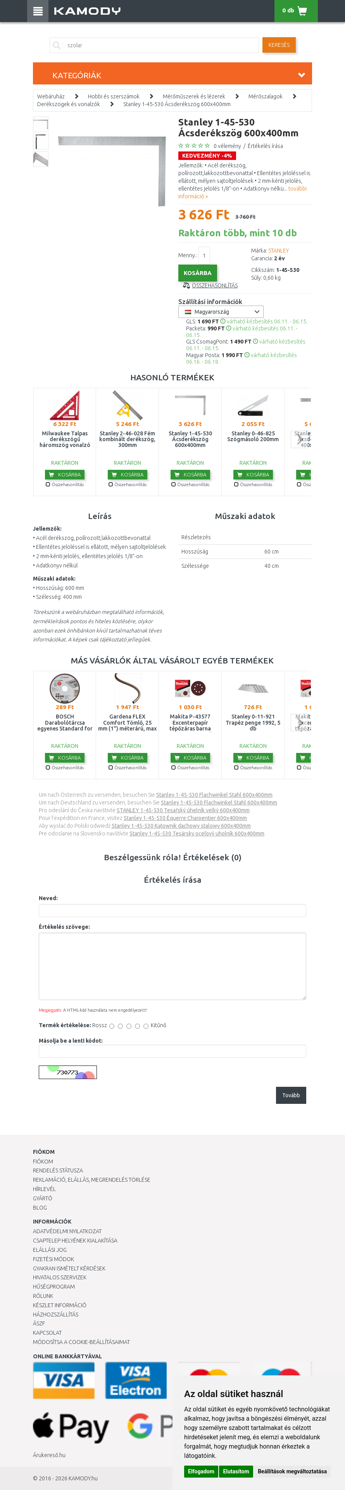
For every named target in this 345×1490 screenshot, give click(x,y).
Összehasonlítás (215, 285)
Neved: (48, 898)
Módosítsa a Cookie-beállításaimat (81, 1342)
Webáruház (51, 96)
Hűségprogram (54, 1287)
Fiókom (43, 1161)
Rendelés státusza (58, 1170)
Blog (40, 1208)
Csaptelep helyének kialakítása (75, 1240)
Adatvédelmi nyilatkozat (67, 1231)
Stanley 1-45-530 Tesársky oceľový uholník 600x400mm (196, 833)
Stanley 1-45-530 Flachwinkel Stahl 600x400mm (214, 795)
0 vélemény (227, 146)
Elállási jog (50, 1250)
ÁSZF (39, 1323)
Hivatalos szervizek (59, 1277)
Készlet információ (59, 1305)
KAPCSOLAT (47, 1333)
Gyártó (42, 1198)
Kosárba (65, 474)
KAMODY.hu (83, 1478)
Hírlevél (44, 1189)
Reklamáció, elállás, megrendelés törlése (91, 1180)
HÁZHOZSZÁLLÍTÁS (55, 1314)
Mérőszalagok (265, 96)
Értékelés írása (265, 146)
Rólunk (43, 1296)
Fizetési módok (53, 1259)
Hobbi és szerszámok (114, 96)
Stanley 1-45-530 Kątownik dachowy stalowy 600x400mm (181, 826)
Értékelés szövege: (64, 927)
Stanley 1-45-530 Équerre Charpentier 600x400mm (185, 818)
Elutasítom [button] (236, 1471)
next (299, 439)
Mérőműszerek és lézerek (194, 96)
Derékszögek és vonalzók (68, 104)
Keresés (279, 45)
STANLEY (278, 250)
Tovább (291, 1095)
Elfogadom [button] (201, 1471)
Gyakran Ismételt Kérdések (69, 1268)
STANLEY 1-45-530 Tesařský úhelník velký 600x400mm (183, 810)
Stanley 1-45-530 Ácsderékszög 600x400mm (177, 104)
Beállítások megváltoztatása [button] (292, 1471)
